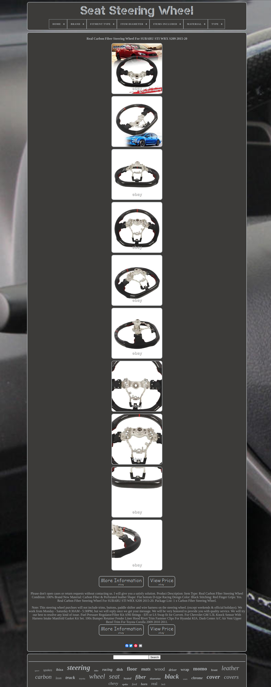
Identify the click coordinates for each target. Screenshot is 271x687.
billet (96, 671)
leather (230, 668)
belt (163, 684)
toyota (82, 678)
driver (173, 670)
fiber (140, 677)
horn (144, 684)
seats (185, 679)
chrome (197, 678)
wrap (185, 669)
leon (59, 678)
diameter (155, 678)
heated (127, 678)
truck (70, 677)
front (214, 670)
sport (37, 670)
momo (200, 669)
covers (231, 677)
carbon (43, 677)
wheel (97, 676)
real (154, 683)
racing (107, 669)
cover (213, 676)
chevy (113, 683)
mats (146, 669)
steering (78, 668)
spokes (47, 670)
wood (160, 669)
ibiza (59, 670)
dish (119, 670)
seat (114, 676)
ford (134, 684)
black (172, 676)
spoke (125, 684)
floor (132, 669)
